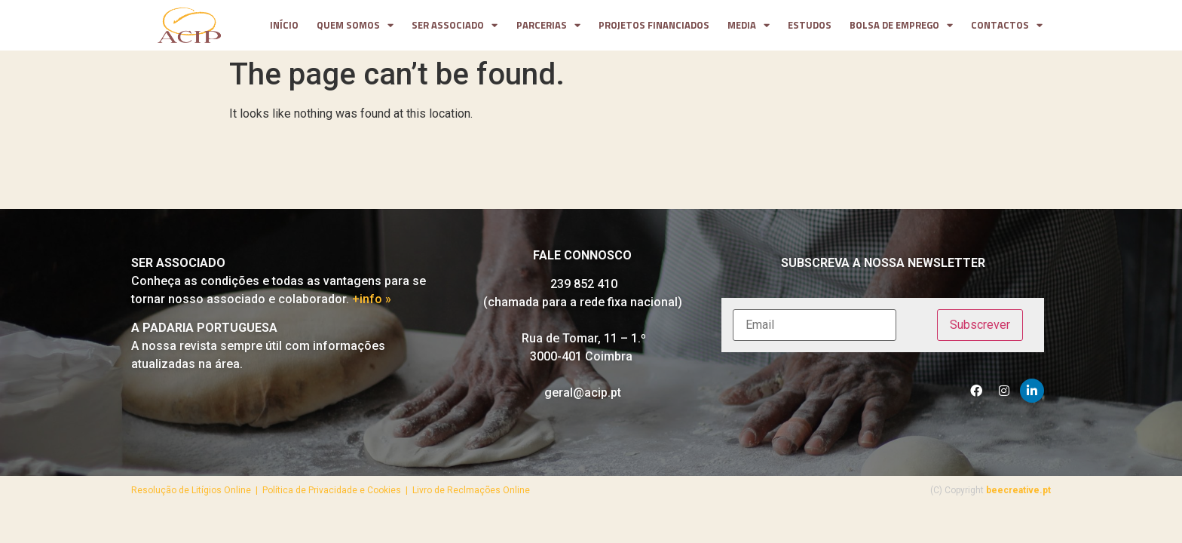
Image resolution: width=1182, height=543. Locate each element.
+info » (371, 299)
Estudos (809, 25)
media (748, 25)
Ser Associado (455, 25)
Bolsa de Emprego (901, 25)
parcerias (548, 25)
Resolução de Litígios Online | (196, 490)
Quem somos (355, 25)
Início (284, 25)
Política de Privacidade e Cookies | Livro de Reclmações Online (396, 490)
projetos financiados (654, 25)
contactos (1007, 25)
